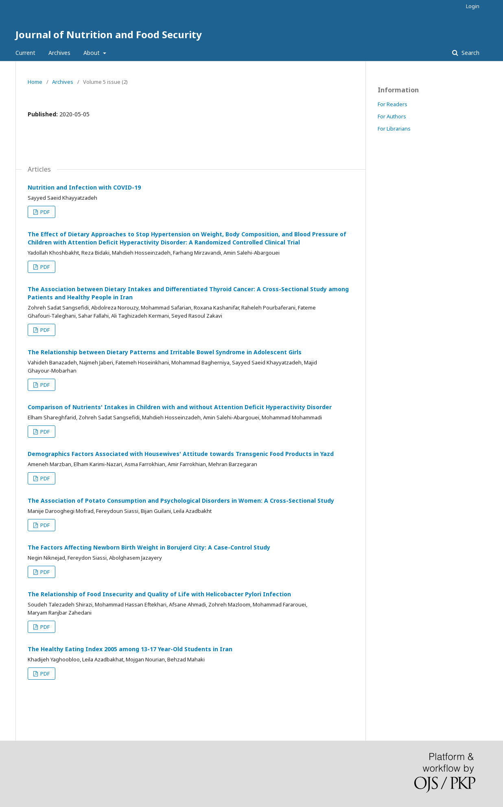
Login (472, 6)
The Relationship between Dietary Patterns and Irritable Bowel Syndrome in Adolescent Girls (165, 352)
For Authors (392, 116)
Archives (59, 53)
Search (469, 53)
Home (35, 81)
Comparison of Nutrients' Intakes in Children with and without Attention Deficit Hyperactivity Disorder (180, 407)
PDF (44, 212)
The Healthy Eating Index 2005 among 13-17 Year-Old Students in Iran (130, 649)
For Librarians (394, 128)
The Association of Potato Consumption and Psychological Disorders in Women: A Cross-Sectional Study (181, 500)
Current (25, 53)
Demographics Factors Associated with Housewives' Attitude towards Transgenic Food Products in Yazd (181, 454)
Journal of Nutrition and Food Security (108, 34)
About (92, 53)
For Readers (392, 104)
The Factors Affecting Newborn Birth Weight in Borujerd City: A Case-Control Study (149, 547)
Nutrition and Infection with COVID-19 (84, 187)
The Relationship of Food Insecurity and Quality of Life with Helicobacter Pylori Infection (159, 594)
